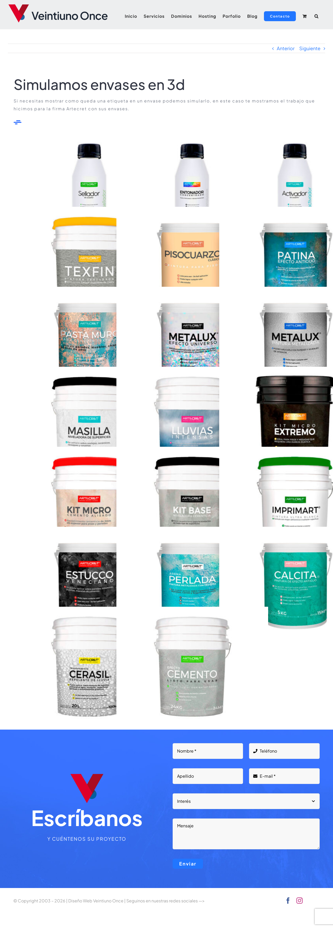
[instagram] (299, 900)
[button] (316, 16)
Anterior (286, 48)
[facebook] (288, 900)
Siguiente (309, 48)
